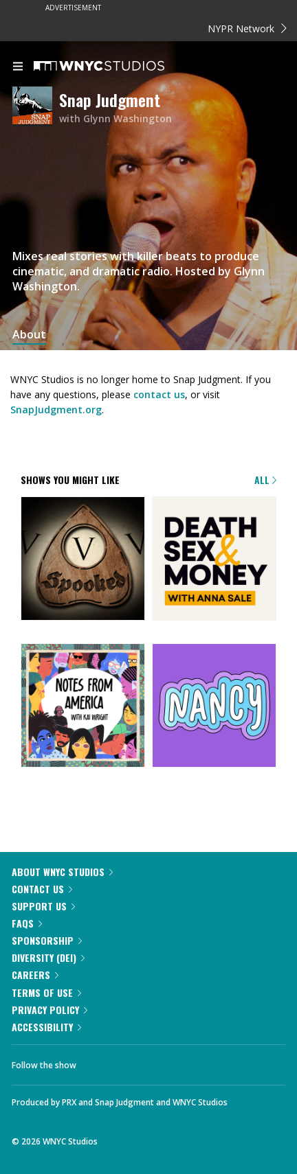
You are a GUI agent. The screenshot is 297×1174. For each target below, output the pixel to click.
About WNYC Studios (62, 871)
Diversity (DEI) (48, 957)
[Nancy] (214, 706)
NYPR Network (247, 28)
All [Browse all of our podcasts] (265, 479)
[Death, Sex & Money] (214, 559)
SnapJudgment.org (56, 409)
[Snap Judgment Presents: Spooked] (83, 559)
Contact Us (42, 889)
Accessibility (46, 1027)
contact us (159, 394)
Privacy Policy (49, 1009)
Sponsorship (47, 940)
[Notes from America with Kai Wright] (83, 706)
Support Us (43, 906)
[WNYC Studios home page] (116, 66)
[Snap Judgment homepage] (35, 107)
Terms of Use (46, 992)
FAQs (27, 923)
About (29, 334)
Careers (35, 974)
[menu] (18, 67)
